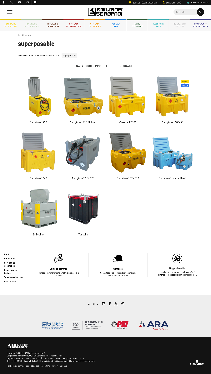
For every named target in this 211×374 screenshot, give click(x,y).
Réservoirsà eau (158, 25)
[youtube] (19, 2)
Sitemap (63, 365)
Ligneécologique (137, 25)
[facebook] (3, 2)
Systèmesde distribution (73, 25)
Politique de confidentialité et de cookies (25, 365)
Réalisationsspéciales (179, 25)
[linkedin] (35, 2)
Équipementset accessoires (200, 25)
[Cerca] (188, 12)
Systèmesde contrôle (95, 25)
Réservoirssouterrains (52, 25)
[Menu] (10, 12)
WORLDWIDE (197, 2)
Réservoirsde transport (10, 25)
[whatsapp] (122, 304)
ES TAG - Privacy (51, 365)
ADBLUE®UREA (116, 25)
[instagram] (28, 2)
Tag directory (24, 35)
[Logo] (105, 12)
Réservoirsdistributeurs (31, 25)
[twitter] (11, 2)
